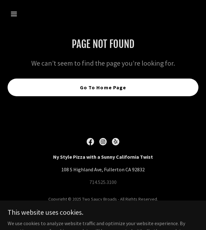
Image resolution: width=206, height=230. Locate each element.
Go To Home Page (103, 87)
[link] (90, 141)
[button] (22, 14)
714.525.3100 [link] (103, 182)
